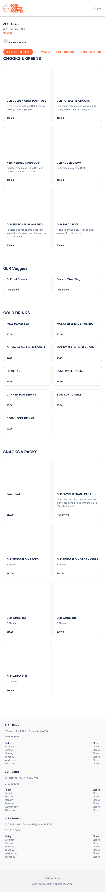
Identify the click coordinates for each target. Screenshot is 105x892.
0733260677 (12, 737)
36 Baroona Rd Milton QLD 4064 (22, 777)
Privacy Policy (52, 877)
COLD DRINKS (65, 52)
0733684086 (12, 783)
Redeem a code (14, 41)
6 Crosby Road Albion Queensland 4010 (26, 731)
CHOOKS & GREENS (18, 52)
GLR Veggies (43, 52)
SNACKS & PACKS (90, 52)
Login (97, 8)
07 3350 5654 (13, 830)
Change (7, 32)
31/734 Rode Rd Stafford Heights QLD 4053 (28, 824)
